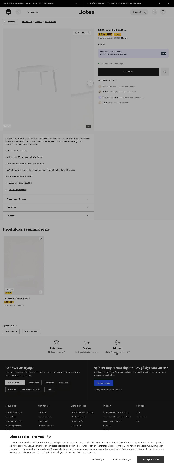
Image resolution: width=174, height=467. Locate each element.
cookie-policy (88, 452)
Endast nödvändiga (121, 459)
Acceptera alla (151, 459)
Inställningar (97, 459)
